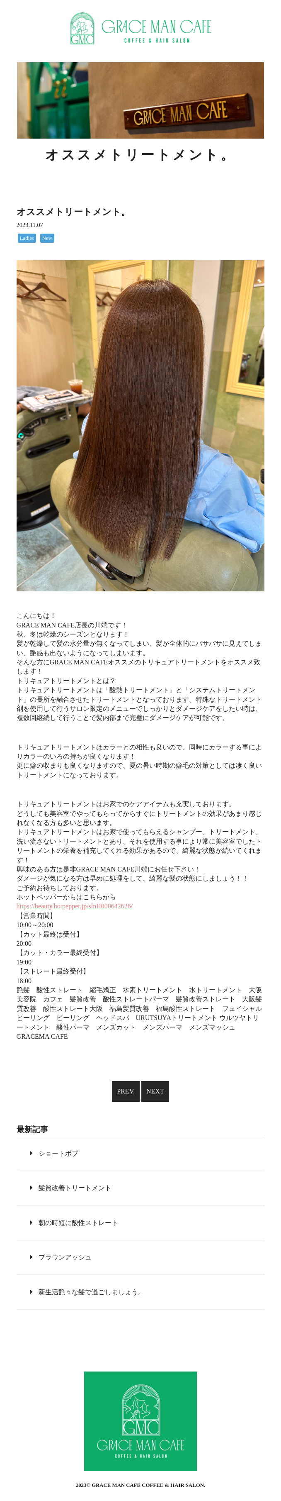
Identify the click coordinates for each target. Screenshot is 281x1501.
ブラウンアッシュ (65, 1257)
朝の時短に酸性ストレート (78, 1222)
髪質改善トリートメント (75, 1187)
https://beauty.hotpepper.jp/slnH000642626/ (75, 906)
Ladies (27, 238)
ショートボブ (58, 1153)
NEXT (155, 1091)
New (47, 238)
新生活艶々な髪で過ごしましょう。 (92, 1292)
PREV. (126, 1091)
